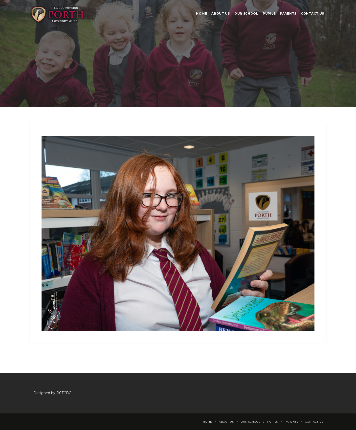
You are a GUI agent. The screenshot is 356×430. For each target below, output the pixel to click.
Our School (246, 13)
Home (201, 13)
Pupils (269, 13)
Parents (288, 13)
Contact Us (312, 13)
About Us (220, 13)
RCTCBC (63, 393)
